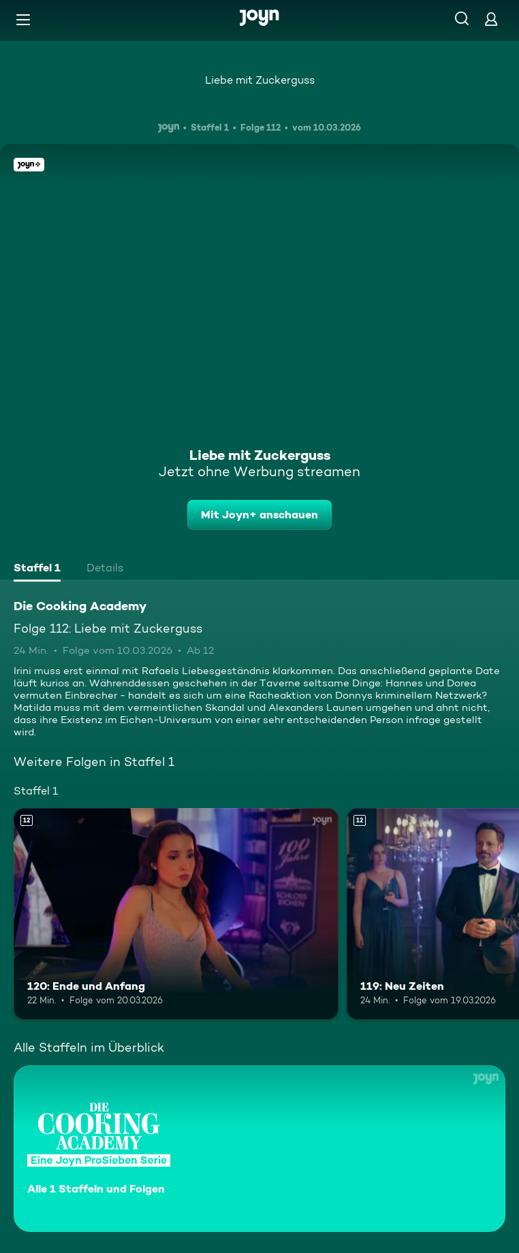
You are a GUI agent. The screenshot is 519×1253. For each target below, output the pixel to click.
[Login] (491, 19)
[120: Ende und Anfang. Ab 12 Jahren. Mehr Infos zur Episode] (176, 913)
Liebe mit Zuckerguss (260, 79)
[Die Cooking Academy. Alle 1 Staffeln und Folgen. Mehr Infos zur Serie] (259, 1148)
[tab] (37, 569)
